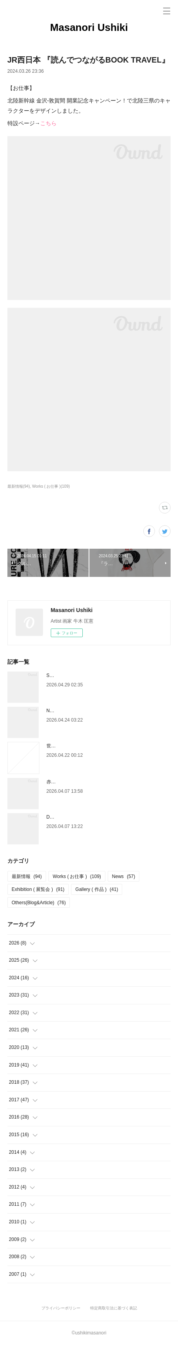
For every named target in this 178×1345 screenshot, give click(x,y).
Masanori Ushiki (89, 27)
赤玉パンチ (58, 782)
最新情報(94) (18, 486)
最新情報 (27, 876)
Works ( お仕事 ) (77, 876)
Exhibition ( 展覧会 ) (38, 889)
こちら (48, 123)
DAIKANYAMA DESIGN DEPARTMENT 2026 (93, 817)
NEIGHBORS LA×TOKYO (73, 710)
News (123, 876)
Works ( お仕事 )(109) (51, 486)
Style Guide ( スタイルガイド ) (78, 675)
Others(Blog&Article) (39, 902)
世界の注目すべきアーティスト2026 (84, 746)
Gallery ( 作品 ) (96, 889)
